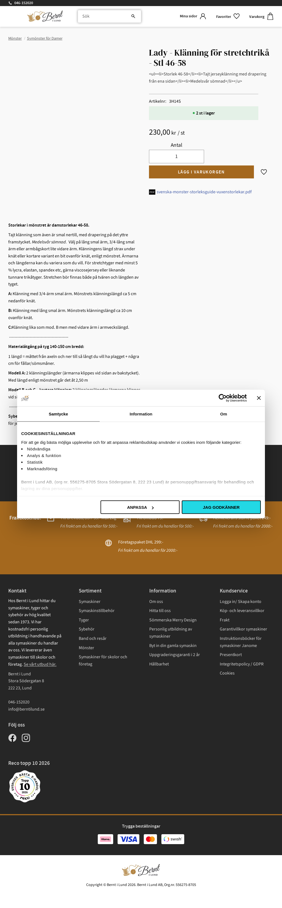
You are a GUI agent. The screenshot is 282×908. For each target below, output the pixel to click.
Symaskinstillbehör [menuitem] (97, 611)
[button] (228, 16)
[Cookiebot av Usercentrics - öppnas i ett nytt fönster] (223, 398)
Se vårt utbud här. (40, 664)
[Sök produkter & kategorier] (109, 16)
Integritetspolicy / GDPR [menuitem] (242, 664)
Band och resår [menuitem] (93, 638)
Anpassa (140, 507)
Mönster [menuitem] (86, 648)
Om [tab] (223, 414)
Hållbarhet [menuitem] (159, 664)
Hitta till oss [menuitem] (160, 611)
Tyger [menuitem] (84, 620)
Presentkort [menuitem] (231, 655)
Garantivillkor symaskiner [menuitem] (243, 629)
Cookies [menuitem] (227, 673)
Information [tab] (141, 414)
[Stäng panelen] (259, 398)
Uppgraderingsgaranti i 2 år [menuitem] (174, 655)
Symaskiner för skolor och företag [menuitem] (103, 660)
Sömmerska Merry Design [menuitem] (173, 620)
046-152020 (23, 3)
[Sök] (133, 16)
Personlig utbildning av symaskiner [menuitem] (170, 632)
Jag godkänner (221, 507)
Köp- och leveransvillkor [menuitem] (242, 611)
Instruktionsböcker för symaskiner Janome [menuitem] (241, 642)
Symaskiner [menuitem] (90, 602)
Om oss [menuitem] (156, 602)
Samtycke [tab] (58, 414)
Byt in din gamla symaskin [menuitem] (173, 646)
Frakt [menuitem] (224, 620)
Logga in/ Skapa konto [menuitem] (240, 602)
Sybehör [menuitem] (86, 629)
